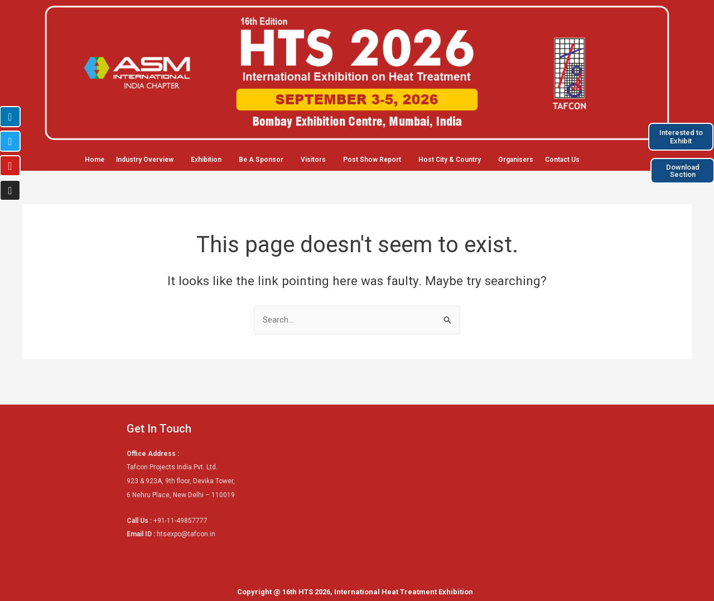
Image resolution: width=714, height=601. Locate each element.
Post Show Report (372, 160)
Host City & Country (449, 160)
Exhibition (206, 160)
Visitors (313, 160)
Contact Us (562, 160)
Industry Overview (144, 160)
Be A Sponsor (261, 160)
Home (94, 160)
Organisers (515, 160)
